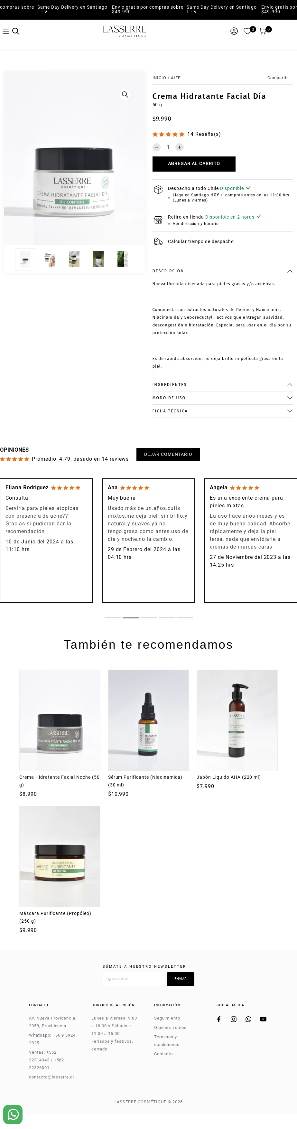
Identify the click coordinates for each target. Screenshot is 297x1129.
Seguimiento (167, 1018)
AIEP (176, 77)
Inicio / (161, 77)
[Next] (138, 160)
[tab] (113, 617)
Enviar (180, 979)
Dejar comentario (168, 454)
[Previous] (11, 160)
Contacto (163, 1053)
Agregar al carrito (194, 163)
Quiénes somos (170, 1027)
